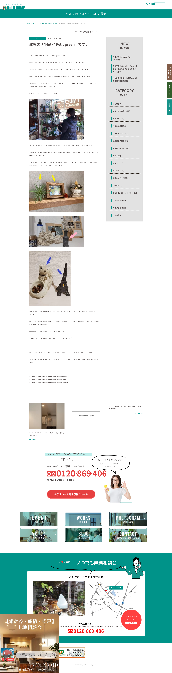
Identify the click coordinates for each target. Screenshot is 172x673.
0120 (81, 473)
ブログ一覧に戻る (86, 415)
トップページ (31, 23)
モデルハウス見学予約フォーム (71, 494)
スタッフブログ (37, 38)
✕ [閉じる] (59, 614)
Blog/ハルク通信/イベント (48, 23)
